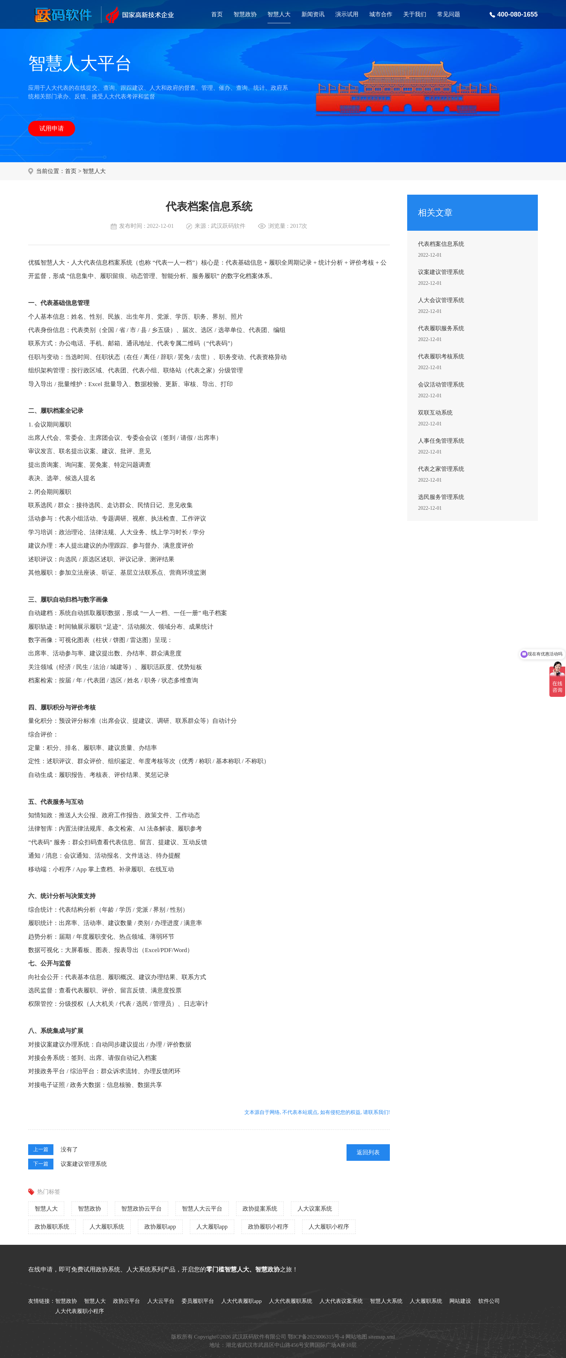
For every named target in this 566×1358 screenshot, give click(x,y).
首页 (217, 14)
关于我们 (414, 14)
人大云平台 (160, 1301)
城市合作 (380, 14)
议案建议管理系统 (84, 1164)
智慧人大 (279, 14)
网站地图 (356, 1337)
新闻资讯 (313, 14)
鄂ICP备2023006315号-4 (316, 1337)
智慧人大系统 (386, 1301)
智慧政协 (245, 14)
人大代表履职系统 (290, 1301)
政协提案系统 (260, 1209)
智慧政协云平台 (141, 1209)
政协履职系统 (52, 1227)
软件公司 (489, 1301)
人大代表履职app (241, 1301)
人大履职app (212, 1227)
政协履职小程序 (268, 1227)
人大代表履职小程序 (79, 1311)
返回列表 (368, 1152)
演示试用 (346, 14)
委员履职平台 (198, 1301)
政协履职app (160, 1227)
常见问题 (448, 14)
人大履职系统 (107, 1227)
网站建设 (460, 1301)
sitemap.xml (382, 1337)
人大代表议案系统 (341, 1301)
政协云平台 (126, 1301)
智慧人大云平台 (202, 1209)
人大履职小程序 (329, 1227)
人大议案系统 (314, 1209)
